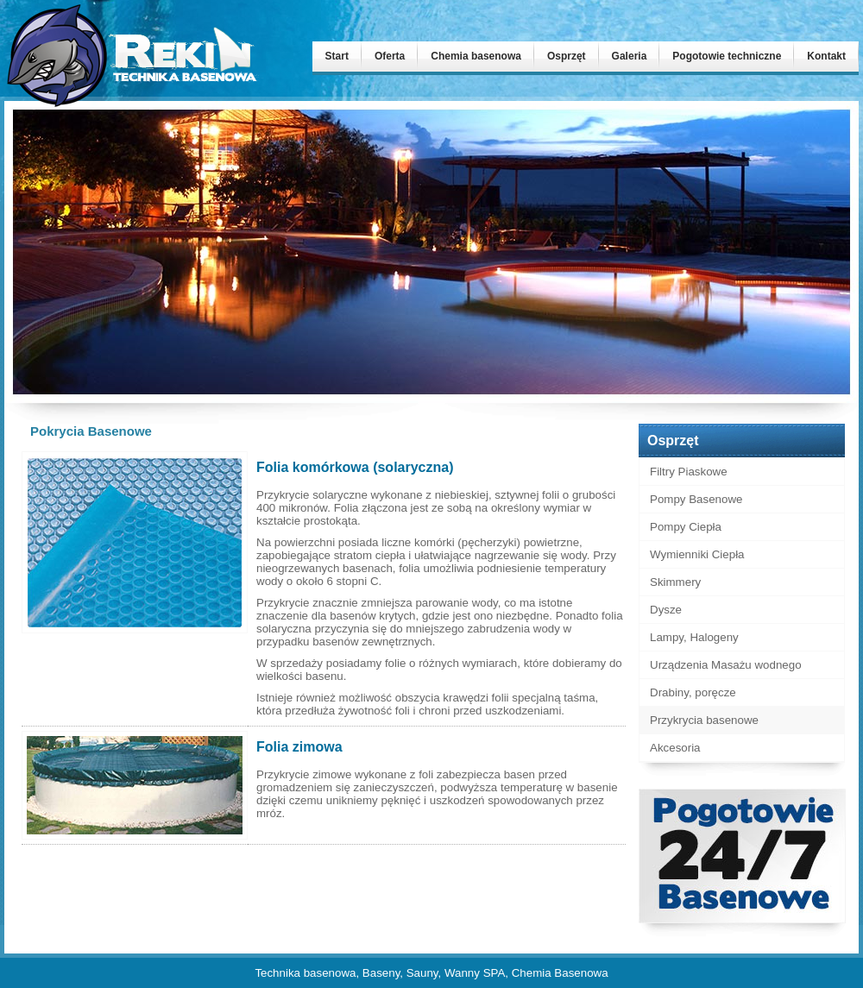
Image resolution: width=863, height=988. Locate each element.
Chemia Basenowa (560, 972)
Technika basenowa (305, 972)
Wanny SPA (474, 972)
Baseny (381, 972)
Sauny (422, 972)
